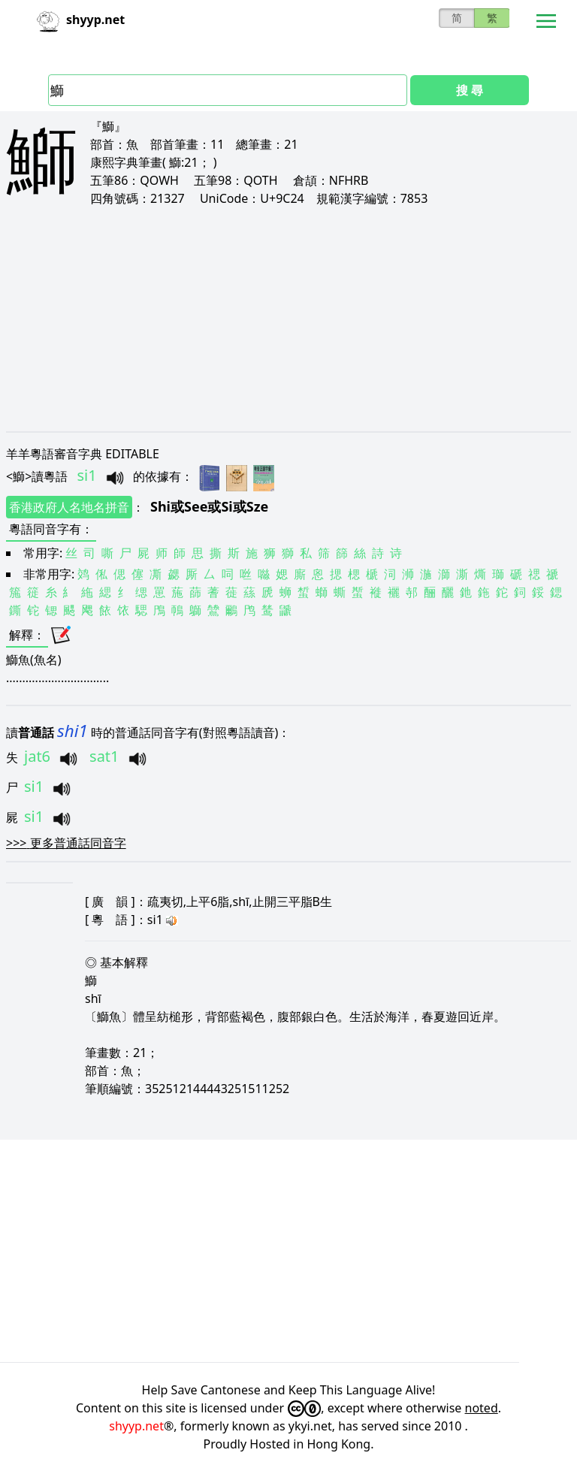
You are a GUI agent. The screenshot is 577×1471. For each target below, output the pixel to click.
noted (481, 1408)
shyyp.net (136, 1426)
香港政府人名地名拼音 (69, 507)
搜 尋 (469, 90)
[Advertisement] (288, 318)
